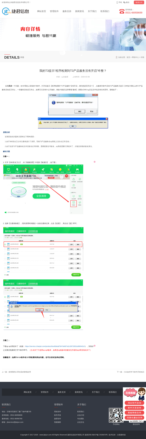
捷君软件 (57, 419)
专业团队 (80, 419)
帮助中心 (135, 57)
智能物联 (57, 422)
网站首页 (41, 11)
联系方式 (139, 2)
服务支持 (67, 11)
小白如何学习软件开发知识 (134, 372)
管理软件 (54, 11)
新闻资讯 (79, 11)
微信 (127, 2)
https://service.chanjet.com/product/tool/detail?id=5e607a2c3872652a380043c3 (55, 346)
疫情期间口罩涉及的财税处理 (20, 372)
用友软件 (57, 412)
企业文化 (80, 422)
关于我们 (92, 11)
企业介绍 (80, 415)
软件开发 (57, 415)
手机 (120, 2)
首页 (128, 57)
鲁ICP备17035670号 (100, 435)
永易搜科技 (121, 435)
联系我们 (104, 11)
